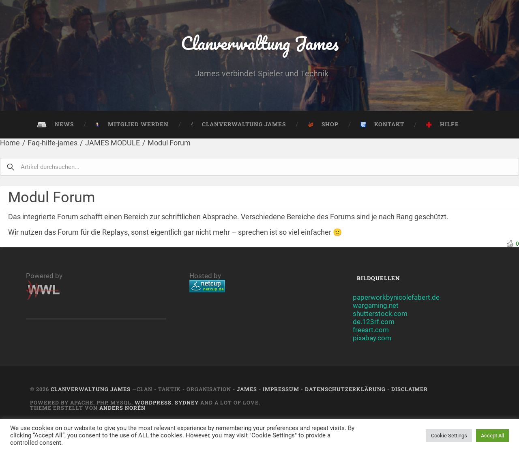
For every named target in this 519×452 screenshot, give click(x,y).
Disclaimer (409, 389)
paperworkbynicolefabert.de (396, 297)
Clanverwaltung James (260, 42)
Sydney (187, 402)
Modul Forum (169, 142)
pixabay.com (372, 338)
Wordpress (153, 402)
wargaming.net (376, 305)
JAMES (247, 389)
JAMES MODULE (112, 142)
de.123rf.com (374, 322)
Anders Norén (122, 407)
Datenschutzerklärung (345, 389)
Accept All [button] (492, 436)
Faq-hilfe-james (52, 142)
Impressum (281, 389)
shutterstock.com (380, 313)
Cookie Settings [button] (449, 436)
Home (10, 142)
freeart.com (371, 330)
